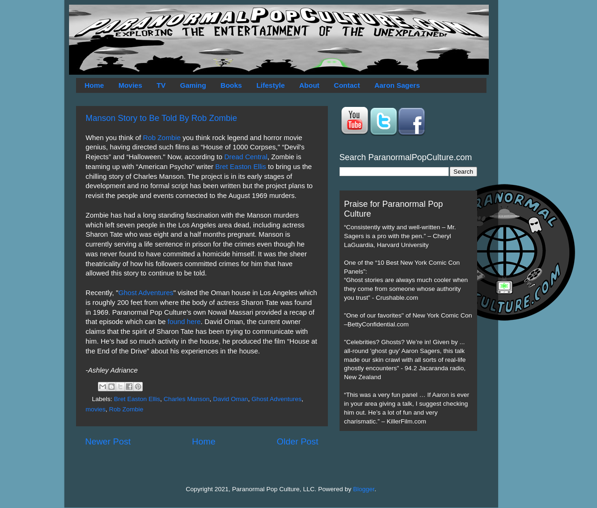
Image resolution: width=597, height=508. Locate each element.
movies (96, 409)
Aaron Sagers (397, 85)
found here (184, 321)
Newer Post (108, 441)
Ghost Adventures (146, 292)
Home (94, 85)
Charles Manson (186, 398)
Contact (347, 85)
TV (161, 85)
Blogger (364, 489)
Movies (130, 85)
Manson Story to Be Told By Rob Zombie (161, 118)
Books (231, 85)
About (309, 85)
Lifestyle (271, 85)
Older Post (297, 441)
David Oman (230, 398)
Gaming (193, 85)
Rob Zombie (161, 137)
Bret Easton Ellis (240, 166)
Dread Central (245, 157)
